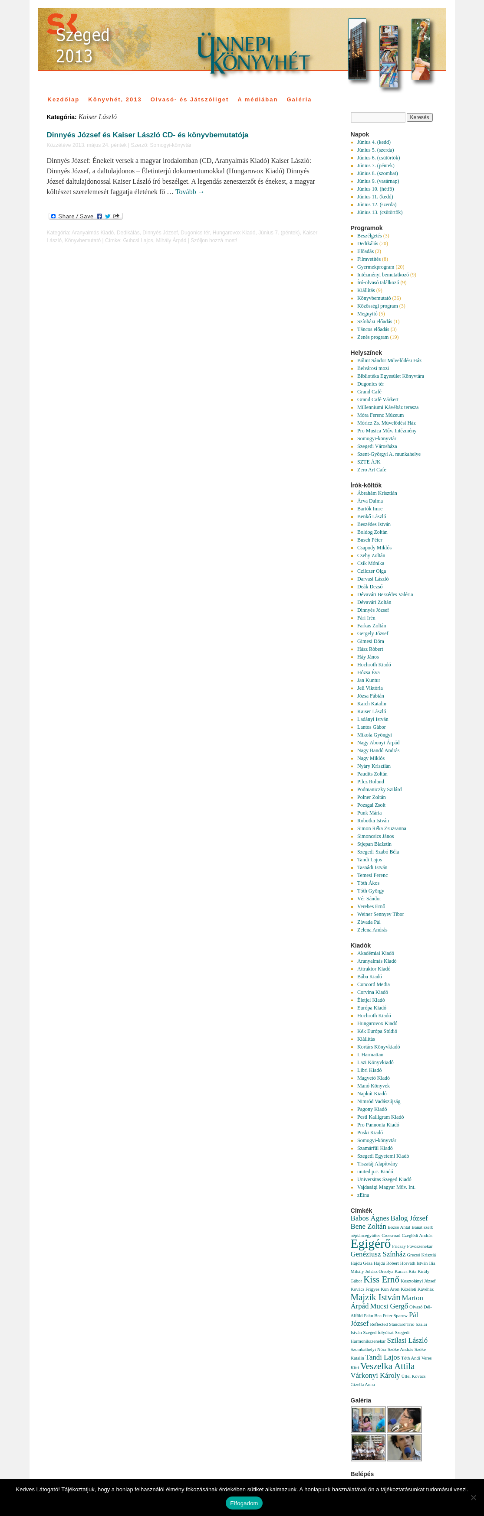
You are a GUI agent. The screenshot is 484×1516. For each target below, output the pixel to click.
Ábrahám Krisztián (377, 493)
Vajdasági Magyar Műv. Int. (386, 1187)
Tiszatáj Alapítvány (377, 1164)
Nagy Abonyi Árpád (378, 743)
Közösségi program (377, 306)
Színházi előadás (374, 321)
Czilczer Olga (371, 571)
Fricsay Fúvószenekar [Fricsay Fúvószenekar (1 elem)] (412, 1246)
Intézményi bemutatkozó (383, 275)
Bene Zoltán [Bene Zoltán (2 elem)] (368, 1226)
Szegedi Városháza (377, 446)
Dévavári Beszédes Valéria (385, 594)
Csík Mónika (370, 563)
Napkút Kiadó (372, 1094)
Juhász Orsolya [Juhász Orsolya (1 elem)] (379, 1271)
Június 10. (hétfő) (375, 189)
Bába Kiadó (369, 977)
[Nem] (473, 1497)
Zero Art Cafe (371, 470)
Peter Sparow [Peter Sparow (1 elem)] (395, 1315)
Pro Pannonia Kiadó (378, 1125)
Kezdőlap (64, 99)
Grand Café (369, 392)
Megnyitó (367, 314)
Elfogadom (244, 1503)
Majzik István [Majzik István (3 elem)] (376, 1297)
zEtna (363, 1195)
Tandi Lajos (369, 860)
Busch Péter (369, 540)
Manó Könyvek (373, 1086)
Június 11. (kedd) (375, 197)
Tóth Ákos (368, 883)
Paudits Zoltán (372, 774)
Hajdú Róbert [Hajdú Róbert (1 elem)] (386, 1263)
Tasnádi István (372, 867)
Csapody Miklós (374, 548)
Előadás (365, 251)
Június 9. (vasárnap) (378, 181)
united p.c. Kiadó (375, 1172)
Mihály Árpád (171, 240)
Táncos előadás (373, 329)
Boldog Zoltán (372, 532)
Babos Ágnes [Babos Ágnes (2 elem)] (370, 1218)
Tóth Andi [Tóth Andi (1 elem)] (410, 1358)
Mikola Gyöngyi (374, 735)
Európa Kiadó (371, 1008)
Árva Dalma (370, 501)
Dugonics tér (195, 233)
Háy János (368, 657)
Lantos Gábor (371, 727)
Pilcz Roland (370, 782)
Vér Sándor (369, 899)
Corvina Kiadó (372, 992)
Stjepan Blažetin (374, 844)
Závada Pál (369, 922)
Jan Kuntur (368, 680)
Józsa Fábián (370, 696)
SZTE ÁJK (369, 462)
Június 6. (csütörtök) (378, 158)
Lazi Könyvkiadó (375, 1062)
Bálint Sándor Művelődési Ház (389, 360)
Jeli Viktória (370, 688)
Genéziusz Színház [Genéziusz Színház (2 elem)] (378, 1254)
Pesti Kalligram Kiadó (380, 1117)
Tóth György (370, 891)
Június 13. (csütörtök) (379, 212)
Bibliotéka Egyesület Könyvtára (390, 376)
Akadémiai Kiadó (375, 953)
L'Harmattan (370, 1055)
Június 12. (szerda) (376, 204)
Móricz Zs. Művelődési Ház (386, 423)
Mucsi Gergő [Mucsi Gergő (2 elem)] (389, 1306)
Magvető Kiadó (373, 1078)
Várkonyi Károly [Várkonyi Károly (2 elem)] (375, 1375)
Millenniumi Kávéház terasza (387, 407)
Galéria (299, 99)
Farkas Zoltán (371, 626)
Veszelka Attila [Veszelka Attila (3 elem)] (387, 1366)
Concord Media (373, 984)
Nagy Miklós (371, 758)
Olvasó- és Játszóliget (190, 99)
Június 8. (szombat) (377, 173)
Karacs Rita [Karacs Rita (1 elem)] (405, 1271)
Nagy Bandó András (378, 750)
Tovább (190, 191)
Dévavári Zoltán (374, 602)
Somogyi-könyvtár (170, 145)
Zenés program (373, 337)
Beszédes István (374, 524)
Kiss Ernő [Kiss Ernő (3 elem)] (381, 1279)
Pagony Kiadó (372, 1109)
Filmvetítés (369, 259)
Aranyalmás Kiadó (93, 233)
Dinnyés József (160, 233)
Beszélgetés (369, 236)
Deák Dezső (369, 587)
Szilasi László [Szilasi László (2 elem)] (407, 1340)
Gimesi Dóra (370, 641)
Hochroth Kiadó (374, 665)
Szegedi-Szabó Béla (378, 852)
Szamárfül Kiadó (375, 1148)
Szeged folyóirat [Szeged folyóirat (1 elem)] (378, 1332)
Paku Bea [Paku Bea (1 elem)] (373, 1315)
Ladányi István (373, 719)
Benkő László (371, 516)
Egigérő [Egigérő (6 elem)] (371, 1243)
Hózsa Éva (368, 672)
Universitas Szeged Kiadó (384, 1179)
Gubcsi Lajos (138, 240)
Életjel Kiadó (371, 1000)
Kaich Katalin (371, 704)
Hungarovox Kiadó (234, 233)
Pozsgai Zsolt (371, 805)
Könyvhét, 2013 (115, 99)
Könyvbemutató (83, 240)
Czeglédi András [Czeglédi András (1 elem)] (417, 1235)
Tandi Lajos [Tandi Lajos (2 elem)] (382, 1357)
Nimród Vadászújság (378, 1101)
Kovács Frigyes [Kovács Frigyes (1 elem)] (365, 1289)
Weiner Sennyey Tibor (380, 914)
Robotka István (373, 821)
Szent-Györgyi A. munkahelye (389, 454)
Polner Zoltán (371, 797)
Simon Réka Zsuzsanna (381, 828)
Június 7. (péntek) (279, 233)
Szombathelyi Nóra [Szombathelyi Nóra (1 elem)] (369, 1349)
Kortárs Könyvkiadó (378, 1047)
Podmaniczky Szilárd (379, 789)
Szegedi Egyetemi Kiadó (383, 1156)
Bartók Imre (369, 509)
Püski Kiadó (370, 1133)
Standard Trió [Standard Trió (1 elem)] (401, 1324)
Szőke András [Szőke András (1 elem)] (400, 1349)
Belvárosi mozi (373, 368)
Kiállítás (366, 290)
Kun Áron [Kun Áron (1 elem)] (390, 1289)
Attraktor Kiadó (373, 969)
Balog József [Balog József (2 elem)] (409, 1218)
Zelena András (372, 930)
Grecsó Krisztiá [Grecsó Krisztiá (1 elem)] (421, 1255)
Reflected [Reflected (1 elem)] (379, 1324)
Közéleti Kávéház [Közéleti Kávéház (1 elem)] (417, 1289)
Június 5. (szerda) (375, 150)
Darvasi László (373, 579)
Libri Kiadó (369, 1070)
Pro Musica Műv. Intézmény (387, 431)
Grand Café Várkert (377, 399)
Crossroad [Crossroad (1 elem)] (391, 1235)
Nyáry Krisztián (374, 766)
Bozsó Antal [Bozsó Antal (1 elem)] (399, 1227)
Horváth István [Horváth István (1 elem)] (414, 1263)
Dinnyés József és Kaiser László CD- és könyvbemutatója (148, 135)
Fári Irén (366, 618)
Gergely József (372, 633)
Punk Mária (369, 813)
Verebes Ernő (371, 906)
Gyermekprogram (375, 267)
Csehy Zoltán (371, 555)
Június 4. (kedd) (374, 142)
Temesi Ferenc (372, 875)
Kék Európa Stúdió (377, 1031)
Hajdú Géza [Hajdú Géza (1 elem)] (362, 1263)
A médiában (257, 99)
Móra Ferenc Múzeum (380, 415)
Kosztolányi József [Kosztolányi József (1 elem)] (418, 1281)
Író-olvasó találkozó (378, 282)
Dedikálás (128, 233)
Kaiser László (371, 711)
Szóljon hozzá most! (214, 240)
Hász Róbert (370, 649)
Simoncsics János (375, 836)
